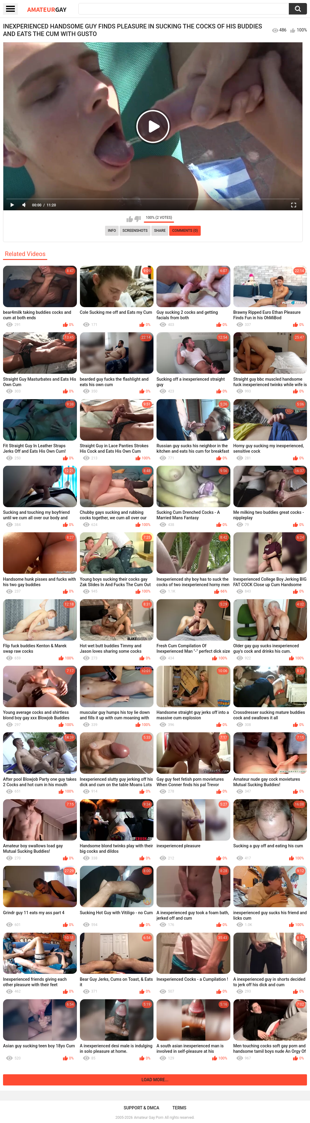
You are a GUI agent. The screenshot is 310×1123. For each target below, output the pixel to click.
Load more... (155, 1079)
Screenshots (135, 230)
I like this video (130, 219)
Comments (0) (185, 230)
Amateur (46, 9)
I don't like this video (137, 219)
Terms (179, 1107)
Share (160, 230)
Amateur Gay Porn (148, 1117)
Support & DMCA (141, 1107)
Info (112, 230)
